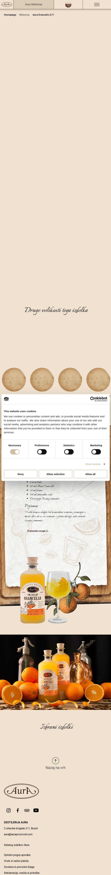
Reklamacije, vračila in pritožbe (22, 873)
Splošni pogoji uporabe (17, 855)
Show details (93, 464)
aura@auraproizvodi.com (18, 834)
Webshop (24, 14)
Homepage (10, 14)
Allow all (90, 474)
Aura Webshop (33, 4)
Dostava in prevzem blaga (19, 867)
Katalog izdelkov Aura (16, 845)
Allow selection (55, 474)
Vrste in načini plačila (16, 861)
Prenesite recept (37, 530)
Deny (21, 474)
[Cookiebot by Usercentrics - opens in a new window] (92, 399)
